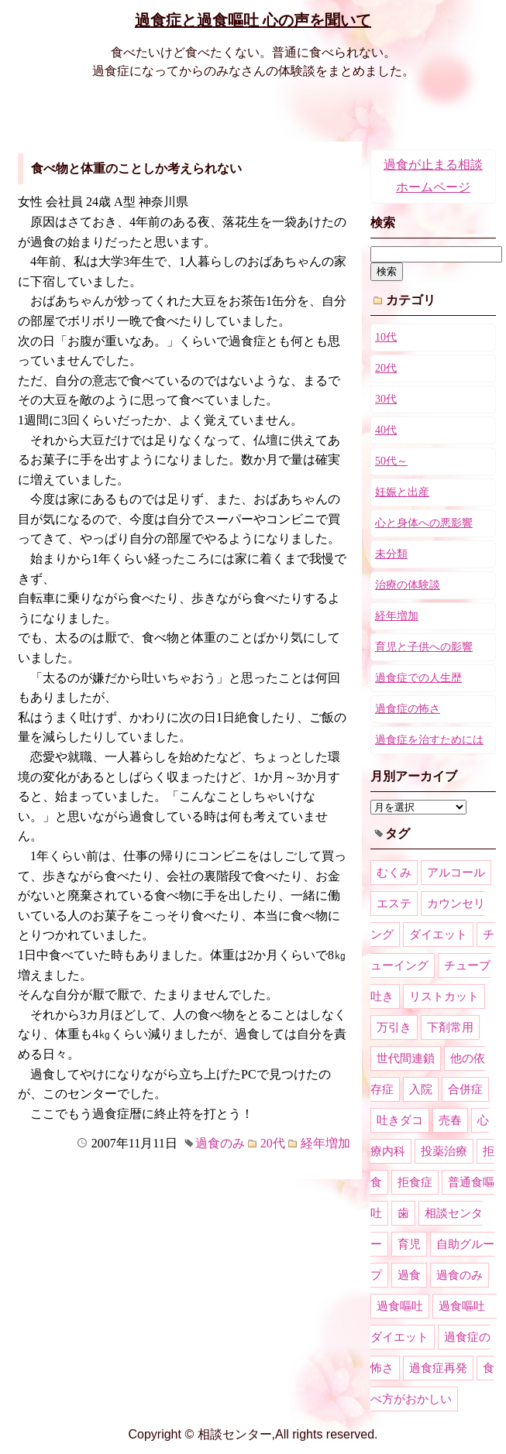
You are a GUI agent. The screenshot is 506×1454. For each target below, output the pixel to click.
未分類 (391, 554)
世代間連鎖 (406, 1058)
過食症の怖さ (407, 709)
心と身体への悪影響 (424, 523)
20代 (272, 1143)
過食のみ (220, 1143)
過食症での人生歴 (418, 678)
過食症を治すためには (429, 740)
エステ (394, 903)
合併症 (465, 1089)
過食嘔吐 (400, 1306)
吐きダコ (400, 1120)
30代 (386, 399)
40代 (386, 430)
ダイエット (438, 934)
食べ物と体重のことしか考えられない (136, 168)
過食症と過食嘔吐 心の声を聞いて (253, 20)
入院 (420, 1089)
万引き (394, 1027)
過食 (409, 1275)
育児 (409, 1244)
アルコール (456, 872)
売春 (450, 1120)
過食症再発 (438, 1368)
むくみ (394, 872)
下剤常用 (450, 1027)
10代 (386, 337)
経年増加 (325, 1143)
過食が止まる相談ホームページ (433, 176)
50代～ (391, 461)
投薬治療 (444, 1151)
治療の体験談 (407, 585)
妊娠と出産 (402, 492)
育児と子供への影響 (424, 647)
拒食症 (415, 1182)
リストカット (444, 996)
